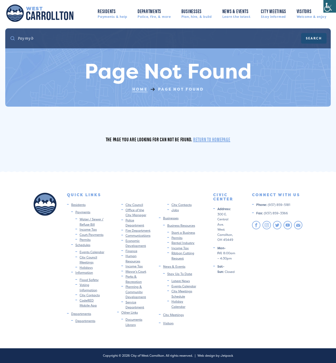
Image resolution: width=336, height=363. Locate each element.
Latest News (180, 281)
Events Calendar (92, 252)
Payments (82, 212)
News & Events (236, 13)
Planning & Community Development (135, 291)
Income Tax (88, 229)
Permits (85, 239)
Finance (131, 251)
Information (84, 272)
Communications (137, 235)
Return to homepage (211, 139)
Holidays (86, 267)
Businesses (196, 13)
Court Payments (91, 234)
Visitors (312, 13)
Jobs (175, 210)
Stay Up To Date (179, 274)
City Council (134, 205)
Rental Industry (183, 243)
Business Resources (181, 225)
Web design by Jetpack (215, 355)
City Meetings (273, 13)
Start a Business (183, 232)
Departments (154, 13)
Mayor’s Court (135, 271)
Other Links (129, 312)
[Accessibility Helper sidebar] (329, 6)
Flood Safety (89, 280)
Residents (112, 13)
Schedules (82, 245)
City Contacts (90, 295)
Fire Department (137, 230)
